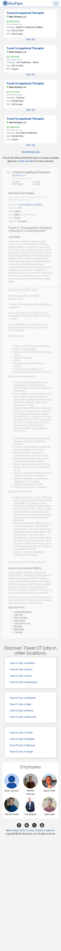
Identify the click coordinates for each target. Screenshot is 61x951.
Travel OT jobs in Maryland (22, 745)
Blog (16, 830)
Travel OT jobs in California (22, 663)
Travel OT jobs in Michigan (22, 739)
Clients (39, 830)
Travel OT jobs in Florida (21, 732)
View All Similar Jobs (31, 152)
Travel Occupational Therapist (25, 13)
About (9, 830)
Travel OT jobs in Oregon (21, 751)
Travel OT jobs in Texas (21, 676)
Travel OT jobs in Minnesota (23, 717)
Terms (23, 830)
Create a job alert (26, 161)
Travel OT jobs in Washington (23, 682)
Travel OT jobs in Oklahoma (22, 698)
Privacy (30, 830)
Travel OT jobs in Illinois (21, 669)
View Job (30, 39)
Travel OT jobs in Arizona (21, 710)
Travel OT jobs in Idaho (20, 704)
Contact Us (49, 830)
